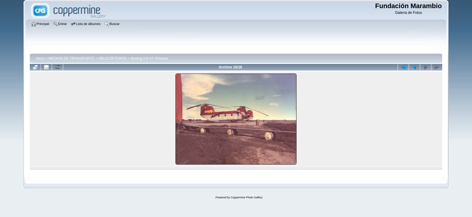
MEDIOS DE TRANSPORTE (71, 58)
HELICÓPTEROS (112, 58)
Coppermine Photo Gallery (246, 197)
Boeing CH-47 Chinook (149, 58)
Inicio (40, 58)
